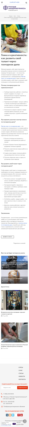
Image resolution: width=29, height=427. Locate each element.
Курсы (21, 367)
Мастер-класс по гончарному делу (13, 77)
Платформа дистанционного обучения (14, 406)
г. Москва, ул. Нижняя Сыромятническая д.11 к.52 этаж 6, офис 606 (15, 398)
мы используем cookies (6, 425)
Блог (15, 16)
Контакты (22, 379)
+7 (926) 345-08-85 (8, 394)
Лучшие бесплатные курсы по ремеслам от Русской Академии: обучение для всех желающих (14, 345)
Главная (10, 16)
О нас (20, 370)
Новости (22, 376)
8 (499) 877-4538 (14, 2)
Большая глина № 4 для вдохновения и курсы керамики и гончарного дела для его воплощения (14, 264)
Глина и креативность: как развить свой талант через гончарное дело (15, 18)
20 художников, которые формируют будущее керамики (12, 279)
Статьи (18, 16)
